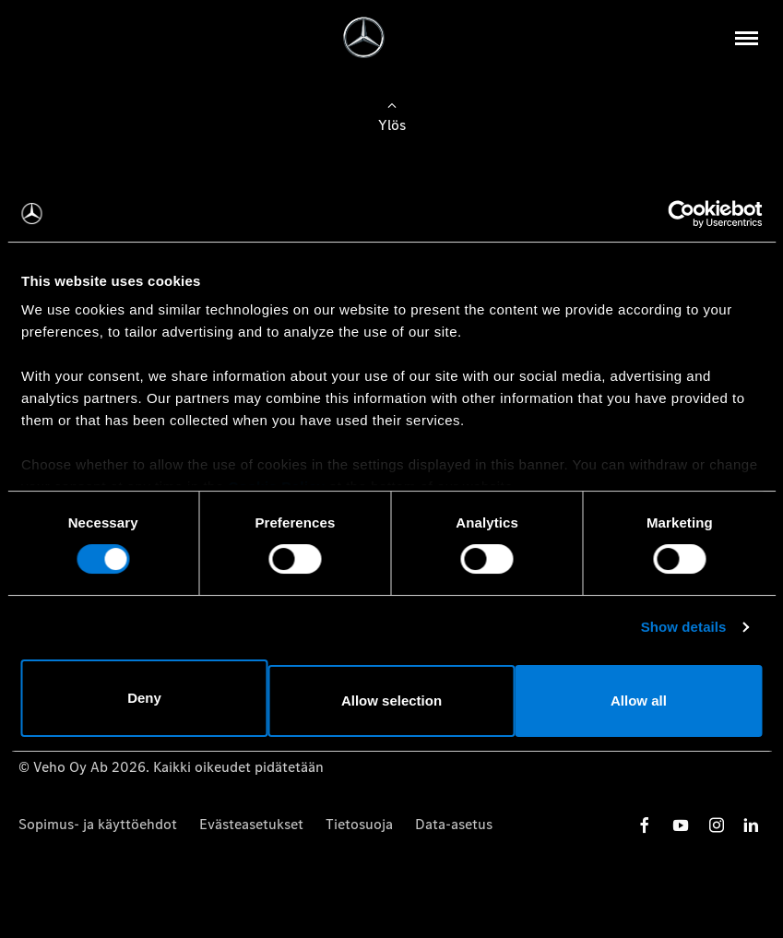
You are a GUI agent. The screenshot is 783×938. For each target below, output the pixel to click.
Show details (684, 630)
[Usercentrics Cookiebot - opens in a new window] (681, 217)
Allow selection (391, 698)
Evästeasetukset (251, 824)
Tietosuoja (359, 824)
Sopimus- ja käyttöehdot (97, 824)
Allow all (640, 698)
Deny (142, 698)
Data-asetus (453, 824)
